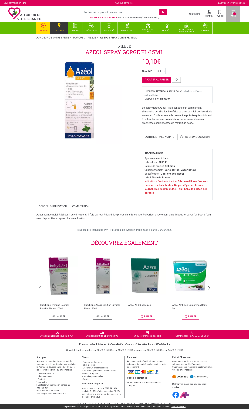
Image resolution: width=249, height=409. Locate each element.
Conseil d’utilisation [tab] (53, 206)
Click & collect (88, 365)
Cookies (86, 379)
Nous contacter (125, 3)
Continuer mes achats (159, 136)
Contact (41, 379)
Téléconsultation (45, 376)
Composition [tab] (80, 206)
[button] (40, 287)
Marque (78, 37)
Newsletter (42, 382)
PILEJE (124, 46)
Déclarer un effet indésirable (95, 368)
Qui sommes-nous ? (46, 373)
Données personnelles (92, 376)
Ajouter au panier (157, 79)
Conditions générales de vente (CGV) (99, 371)
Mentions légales (90, 373)
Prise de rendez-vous (92, 362)
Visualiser (59, 316)
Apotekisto (155, 403)
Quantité (147, 71)
